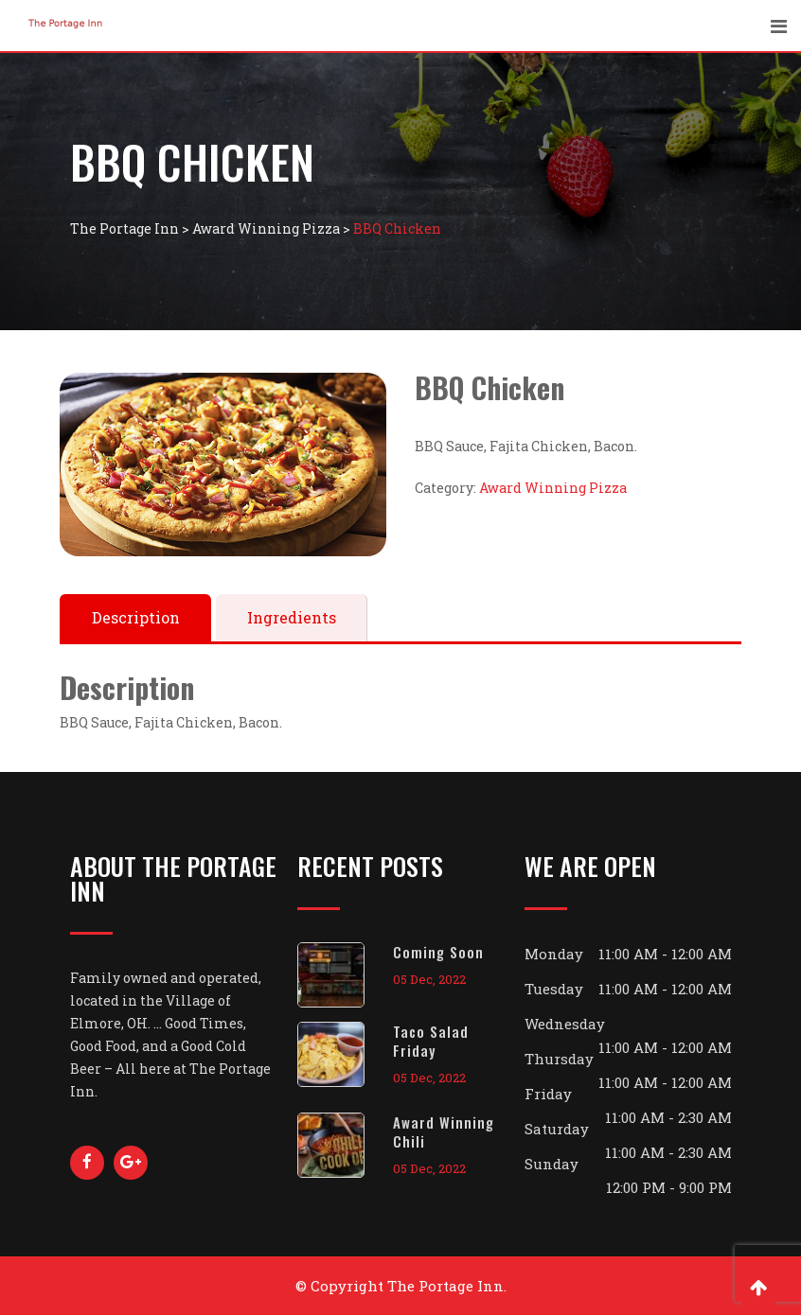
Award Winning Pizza (553, 488)
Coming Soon (438, 951)
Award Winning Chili (443, 1131)
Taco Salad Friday (431, 1041)
